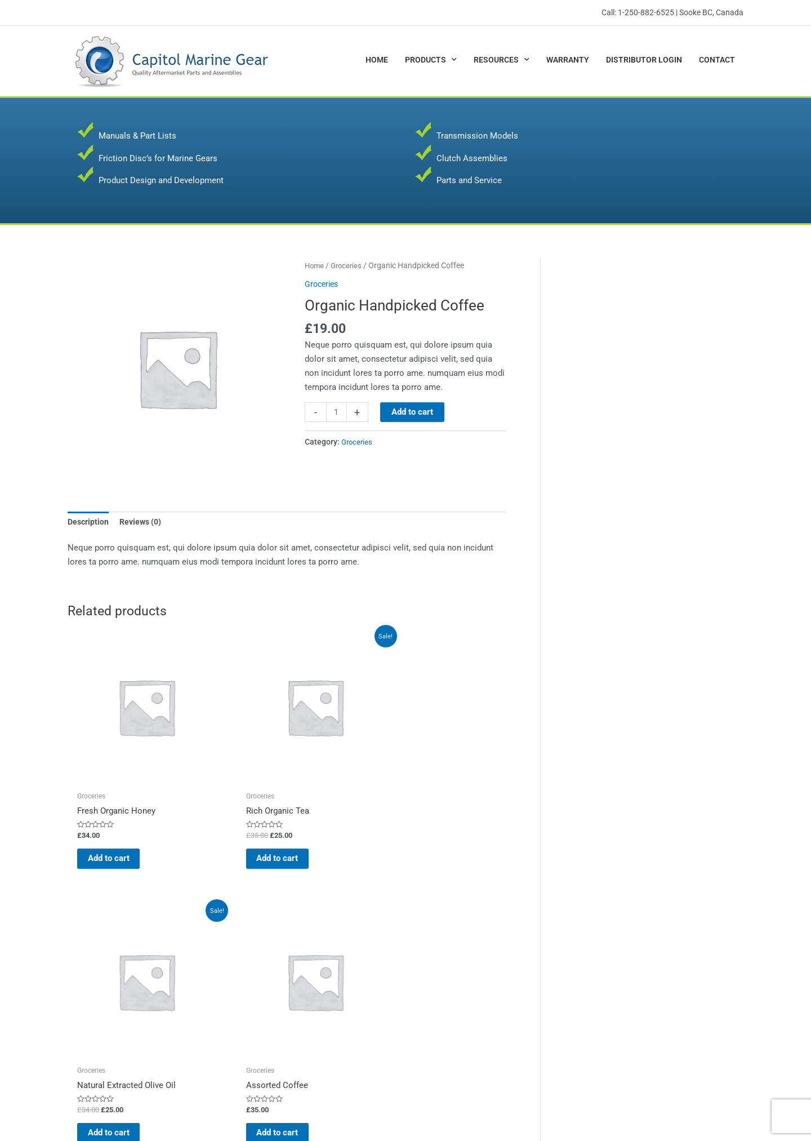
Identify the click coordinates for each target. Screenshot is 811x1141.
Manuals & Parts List (283, 998)
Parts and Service (469, 180)
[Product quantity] (337, 412)
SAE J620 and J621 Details (470, 984)
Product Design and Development (161, 180)
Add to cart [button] (112, 812)
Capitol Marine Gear (172, 1107)
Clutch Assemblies (471, 158)
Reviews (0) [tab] (144, 523)
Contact (717, 59)
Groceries (349, 265)
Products (431, 59)
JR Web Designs (710, 1107)
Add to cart (413, 412)
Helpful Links (444, 998)
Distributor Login (644, 59)
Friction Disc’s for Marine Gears (158, 158)
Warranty (567, 59)
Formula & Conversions (463, 970)
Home (377, 59)
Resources (501, 59)
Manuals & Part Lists (137, 136)
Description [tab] (89, 523)
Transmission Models (477, 136)
